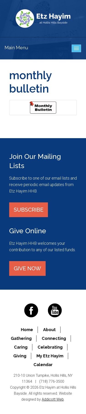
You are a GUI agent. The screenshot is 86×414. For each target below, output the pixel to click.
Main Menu (16, 47)
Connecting (54, 338)
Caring (21, 347)
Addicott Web (53, 399)
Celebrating (50, 347)
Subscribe (28, 209)
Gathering (21, 338)
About (49, 329)
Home (27, 329)
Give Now (27, 268)
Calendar (43, 364)
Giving (19, 355)
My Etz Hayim (49, 355)
